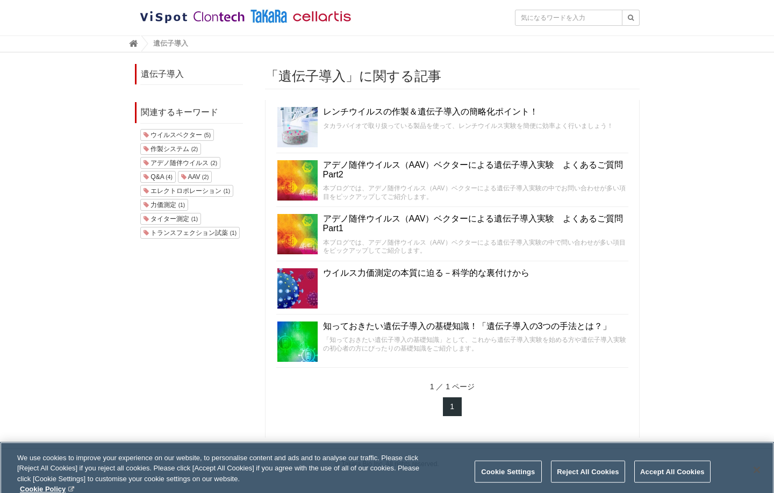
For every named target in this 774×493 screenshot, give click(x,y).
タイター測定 (171, 219)
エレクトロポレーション (187, 191)
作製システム (171, 149)
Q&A (158, 177)
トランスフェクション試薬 (190, 233)
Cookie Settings (508, 478)
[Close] (757, 476)
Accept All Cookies (672, 478)
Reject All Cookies (588, 478)
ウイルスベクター (177, 135)
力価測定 (164, 205)
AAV (195, 177)
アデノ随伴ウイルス (180, 163)
